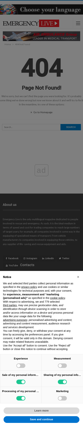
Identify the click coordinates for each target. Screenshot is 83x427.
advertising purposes (15, 319)
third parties (10, 305)
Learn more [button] (41, 410)
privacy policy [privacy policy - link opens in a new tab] (29, 286)
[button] (78, 277)
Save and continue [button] (41, 419)
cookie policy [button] (57, 297)
